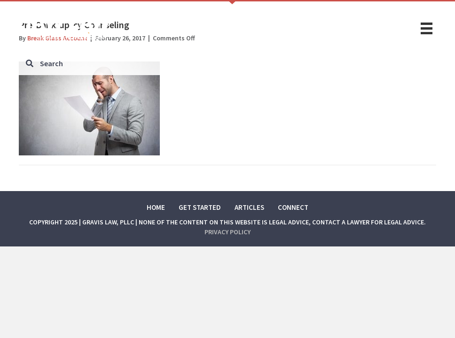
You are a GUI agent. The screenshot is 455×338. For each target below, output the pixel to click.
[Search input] (227, 63)
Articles (249, 207)
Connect (293, 207)
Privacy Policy (227, 232)
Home (156, 207)
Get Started (200, 207)
